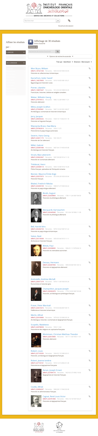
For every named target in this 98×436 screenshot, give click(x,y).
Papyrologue (10, 77)
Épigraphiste (10, 72)
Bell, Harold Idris (38, 226)
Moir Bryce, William (39, 68)
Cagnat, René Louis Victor (54, 396)
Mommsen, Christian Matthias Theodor (60, 334)
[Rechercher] (57, 51)
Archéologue (10, 75)
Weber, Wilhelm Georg (41, 97)
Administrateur (11, 94)
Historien (9, 69)
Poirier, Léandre (38, 87)
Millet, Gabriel (37, 145)
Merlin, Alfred (37, 315)
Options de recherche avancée (60, 56)
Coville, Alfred (37, 387)
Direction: (77, 62)
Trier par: (59, 62)
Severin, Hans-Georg (40, 135)
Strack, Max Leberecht (41, 155)
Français (9, 58)
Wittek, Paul (48, 245)
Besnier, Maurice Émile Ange (43, 174)
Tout (8, 66)
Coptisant (9, 92)
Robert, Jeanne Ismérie (41, 360)
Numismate (10, 83)
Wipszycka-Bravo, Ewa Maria (43, 126)
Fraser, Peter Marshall (41, 305)
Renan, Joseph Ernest (52, 370)
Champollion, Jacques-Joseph (56, 288)
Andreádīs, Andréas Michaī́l (43, 279)
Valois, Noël (36, 236)
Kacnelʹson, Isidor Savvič (42, 78)
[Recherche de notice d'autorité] (42, 51)
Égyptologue (10, 89)
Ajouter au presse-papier (89, 68)
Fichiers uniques (12, 55)
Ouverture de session (65, 26)
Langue (10, 52)
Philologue (10, 80)
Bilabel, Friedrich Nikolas (42, 183)
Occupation (12, 62)
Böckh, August (49, 193)
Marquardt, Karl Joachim (54, 210)
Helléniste (9, 86)
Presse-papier (69, 21)
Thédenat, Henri (38, 164)
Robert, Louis (37, 351)
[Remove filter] (36, 47)
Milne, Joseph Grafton (40, 107)
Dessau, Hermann (51, 262)
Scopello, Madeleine (40, 324)
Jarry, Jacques (37, 116)
